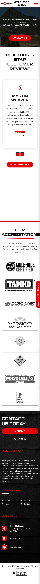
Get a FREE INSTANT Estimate (38, 294)
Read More (20, 135)
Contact (20, 431)
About (7, 504)
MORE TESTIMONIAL (20, 164)
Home (7, 500)
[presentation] (18, 154)
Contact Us (20, 38)
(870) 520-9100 (22, 3)
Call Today (20, 439)
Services (27, 500)
